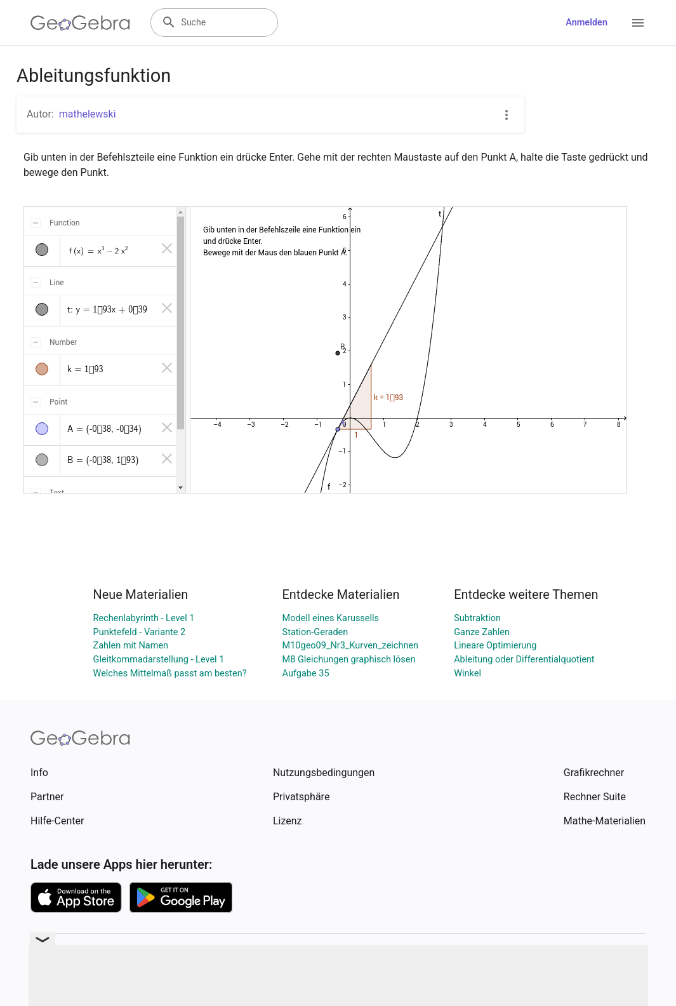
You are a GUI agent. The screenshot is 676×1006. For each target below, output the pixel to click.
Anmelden (586, 22)
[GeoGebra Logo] (80, 22)
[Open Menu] (638, 22)
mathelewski (87, 114)
